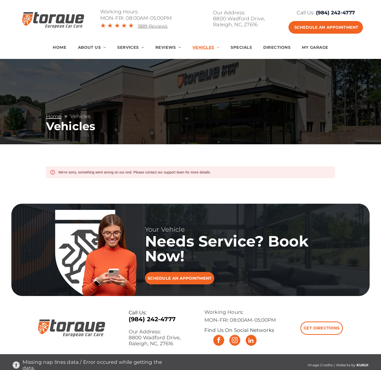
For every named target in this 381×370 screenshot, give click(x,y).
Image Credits (320, 365)
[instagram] (234, 341)
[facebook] (218, 341)
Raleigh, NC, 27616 (235, 24)
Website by (346, 365)
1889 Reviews (153, 26)
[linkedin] (251, 341)
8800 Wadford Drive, (239, 19)
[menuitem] (59, 47)
